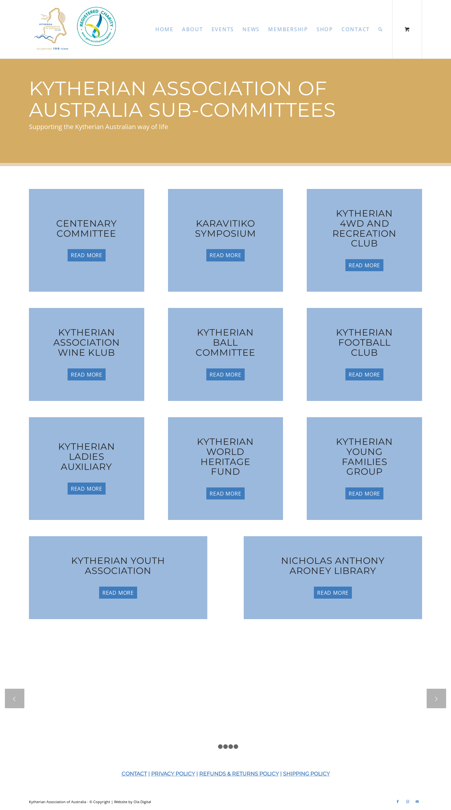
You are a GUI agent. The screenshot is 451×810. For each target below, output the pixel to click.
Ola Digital (142, 801)
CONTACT (134, 774)
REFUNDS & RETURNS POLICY (239, 774)
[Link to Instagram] (407, 801)
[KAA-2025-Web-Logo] (76, 29)
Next (436, 698)
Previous (14, 698)
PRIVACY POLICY (173, 774)
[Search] (380, 29)
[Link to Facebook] (398, 801)
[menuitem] (164, 29)
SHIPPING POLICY (306, 774)
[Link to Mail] (417, 801)
